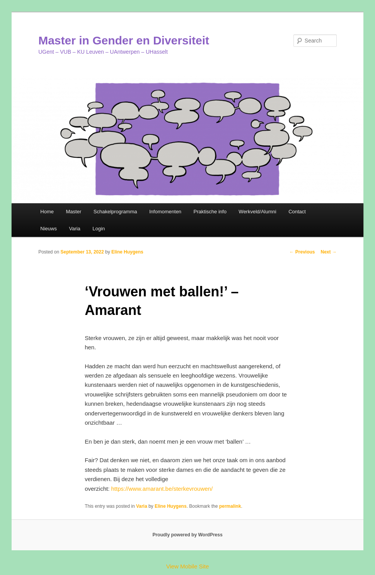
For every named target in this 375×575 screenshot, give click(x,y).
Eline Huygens (127, 252)
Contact (297, 211)
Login (98, 228)
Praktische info (210, 211)
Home (47, 211)
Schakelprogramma (115, 211)
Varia (74, 228)
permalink (230, 506)
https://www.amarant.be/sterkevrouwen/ (162, 488)
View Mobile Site (187, 566)
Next (329, 252)
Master (74, 211)
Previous (302, 252)
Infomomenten (165, 211)
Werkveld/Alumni (257, 211)
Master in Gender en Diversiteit (123, 40)
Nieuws (48, 228)
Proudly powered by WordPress (187, 535)
